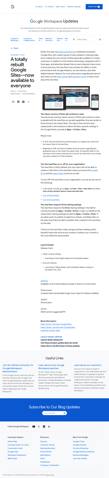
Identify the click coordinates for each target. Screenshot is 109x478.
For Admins (49, 7)
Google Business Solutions (83, 452)
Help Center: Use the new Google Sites (58, 327)
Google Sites (22, 91)
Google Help (13, 452)
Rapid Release (16, 94)
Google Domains (79, 445)
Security (43, 441)
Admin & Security (49, 40)
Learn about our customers (87, 365)
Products (39, 7)
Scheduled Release (28, 94)
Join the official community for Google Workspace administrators (18, 368)
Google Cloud (78, 441)
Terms (52, 475)
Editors (13, 91)
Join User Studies (80, 458)
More (66, 40)
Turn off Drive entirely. (51, 200)
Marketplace (45, 455)
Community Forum (15, 448)
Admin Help (12, 441)
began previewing (66, 52)
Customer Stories (47, 445)
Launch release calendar (51, 336)
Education (59, 40)
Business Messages (81, 455)
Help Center (60, 7)
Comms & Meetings (15, 40)
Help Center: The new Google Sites (56, 324)
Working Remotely (47, 448)
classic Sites (58, 173)
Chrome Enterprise (80, 448)
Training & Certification (49, 465)
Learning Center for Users (18, 445)
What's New (12, 458)
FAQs (42, 458)
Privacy (47, 475)
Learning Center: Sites (50, 330)
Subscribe (94, 6)
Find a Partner (46, 452)
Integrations (45, 462)
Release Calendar (74, 7)
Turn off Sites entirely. (51, 195)
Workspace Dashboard (17, 455)
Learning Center (79, 77)
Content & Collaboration (29, 40)
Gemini (41, 40)
